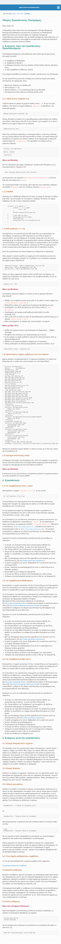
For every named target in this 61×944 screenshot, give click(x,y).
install (27, 14)
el (18, 14)
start (14, 14)
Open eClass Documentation (29, 7)
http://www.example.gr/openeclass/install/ (33, 529)
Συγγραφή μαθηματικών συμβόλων (14, 865)
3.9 (22, 14)
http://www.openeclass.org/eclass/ (31, 560)
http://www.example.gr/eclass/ (15, 603)
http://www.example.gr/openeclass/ (24, 526)
